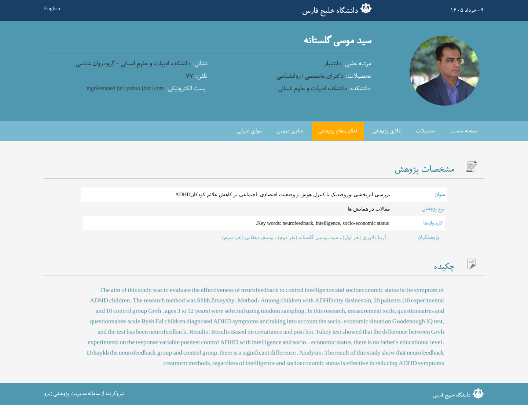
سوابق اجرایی (249, 131)
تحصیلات (426, 131)
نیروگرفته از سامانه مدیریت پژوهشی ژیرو (84, 393)
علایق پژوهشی (386, 131)
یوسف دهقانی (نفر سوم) (250, 237)
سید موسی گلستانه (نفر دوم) (300, 237)
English (52, 8)
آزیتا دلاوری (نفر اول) (347, 237)
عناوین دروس (290, 131)
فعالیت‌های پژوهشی (338, 131)
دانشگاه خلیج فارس (330, 11)
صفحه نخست (463, 131)
